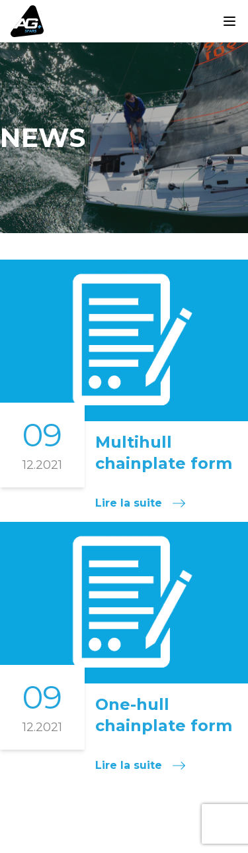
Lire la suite (140, 503)
